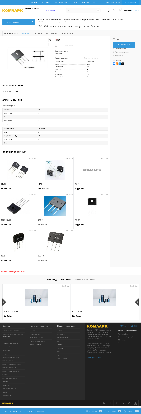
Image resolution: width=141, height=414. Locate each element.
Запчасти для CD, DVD (9, 368)
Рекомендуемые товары (37, 341)
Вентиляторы (6, 385)
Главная (34, 2)
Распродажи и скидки (36, 338)
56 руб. (55, 225)
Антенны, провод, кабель (9, 378)
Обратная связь (9, 411)
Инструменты (6, 354)
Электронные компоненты (10, 331)
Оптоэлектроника (7, 340)
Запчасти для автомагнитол (10, 371)
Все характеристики (91, 58)
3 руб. (8, 316)
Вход (108, 2)
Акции (59, 351)
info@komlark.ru (51, 10)
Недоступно (118, 55)
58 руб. (92, 225)
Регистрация (115, 2)
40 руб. (92, 189)
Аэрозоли (5, 381)
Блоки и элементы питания (10, 357)
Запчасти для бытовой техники (11, 364)
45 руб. (18, 261)
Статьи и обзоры (62, 358)
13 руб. (42, 316)
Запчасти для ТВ (7, 361)
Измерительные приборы (10, 343)
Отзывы (74, 2)
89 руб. (18, 225)
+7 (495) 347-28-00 (26, 411)
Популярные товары (36, 334)
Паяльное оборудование (9, 347)
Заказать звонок (130, 2)
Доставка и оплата (60, 2)
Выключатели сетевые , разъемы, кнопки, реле (12, 335)
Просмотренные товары (84, 280)
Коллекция (60, 348)
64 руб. (55, 261)
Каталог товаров (19, 22)
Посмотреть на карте (94, 357)
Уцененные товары (35, 344)
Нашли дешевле (119, 49)
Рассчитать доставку (121, 52)
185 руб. (55, 189)
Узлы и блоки (6, 395)
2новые (4, 374)
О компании (46, 2)
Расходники (6, 350)
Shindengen (90, 61)
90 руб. (18, 189)
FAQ (58, 355)
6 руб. (110, 316)
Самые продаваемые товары (58, 280)
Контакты (85, 2)
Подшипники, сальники (9, 388)
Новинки (32, 331)
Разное (4, 392)
